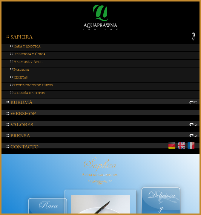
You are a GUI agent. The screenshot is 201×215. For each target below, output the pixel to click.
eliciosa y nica (27, 54)
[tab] (100, 38)
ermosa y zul (26, 62)
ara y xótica (25, 47)
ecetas (18, 78)
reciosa (19, 70)
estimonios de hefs (31, 85)
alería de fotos (27, 93)
